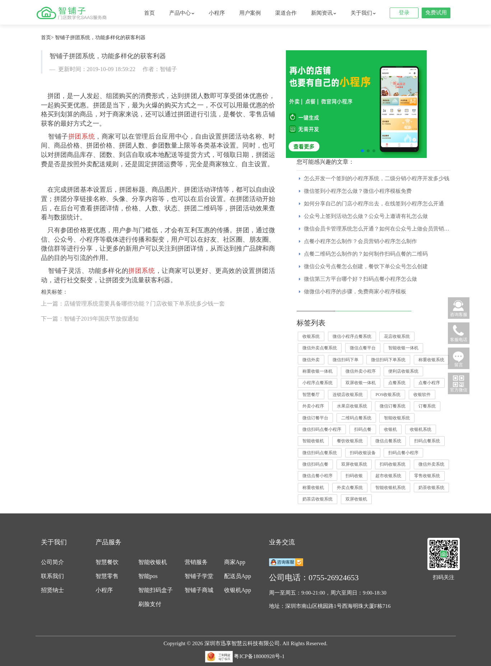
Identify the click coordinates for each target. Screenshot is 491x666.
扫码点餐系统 (427, 440)
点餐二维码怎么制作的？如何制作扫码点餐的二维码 (366, 254)
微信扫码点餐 (315, 464)
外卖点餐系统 (350, 487)
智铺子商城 (199, 590)
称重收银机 (313, 487)
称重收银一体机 (317, 371)
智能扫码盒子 (155, 590)
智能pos (148, 576)
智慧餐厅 (311, 394)
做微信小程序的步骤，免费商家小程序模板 (355, 291)
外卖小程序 (313, 406)
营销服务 (196, 562)
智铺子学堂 (199, 576)
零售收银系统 (427, 475)
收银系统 (311, 336)
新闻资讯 (323, 13)
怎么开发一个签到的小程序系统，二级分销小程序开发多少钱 (376, 178)
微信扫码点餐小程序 (321, 429)
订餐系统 (427, 406)
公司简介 (52, 562)
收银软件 (422, 394)
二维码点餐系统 (356, 417)
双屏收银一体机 (361, 382)
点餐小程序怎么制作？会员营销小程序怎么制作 (360, 241)
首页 (149, 13)
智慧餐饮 (107, 562)
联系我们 (52, 576)
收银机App (237, 590)
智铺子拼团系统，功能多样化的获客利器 (100, 37)
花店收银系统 (397, 336)
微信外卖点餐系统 (319, 347)
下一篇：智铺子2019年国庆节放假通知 (90, 319)
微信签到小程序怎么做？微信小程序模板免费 (358, 191)
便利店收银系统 (403, 371)
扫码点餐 (362, 429)
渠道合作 (286, 13)
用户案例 (250, 13)
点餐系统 (397, 382)
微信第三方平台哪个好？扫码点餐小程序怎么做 (360, 279)
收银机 (390, 429)
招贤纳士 (52, 590)
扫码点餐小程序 (403, 452)
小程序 (217, 13)
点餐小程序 (429, 382)
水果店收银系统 (352, 406)
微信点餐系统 (388, 440)
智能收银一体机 (403, 347)
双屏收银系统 (354, 464)
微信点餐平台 (363, 347)
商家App (235, 562)
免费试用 (436, 12)
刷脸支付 (149, 604)
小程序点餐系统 (317, 382)
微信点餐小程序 (317, 475)
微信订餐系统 (393, 406)
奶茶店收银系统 (317, 499)
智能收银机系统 (390, 487)
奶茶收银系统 (431, 487)
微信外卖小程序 (361, 371)
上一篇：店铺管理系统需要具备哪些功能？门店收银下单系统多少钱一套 (133, 304)
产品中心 (181, 13)
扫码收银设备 (363, 452)
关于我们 (363, 13)
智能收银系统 (397, 417)
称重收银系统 (431, 359)
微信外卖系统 (431, 464)
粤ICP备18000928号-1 (259, 656)
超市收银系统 (388, 475)
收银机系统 (420, 429)
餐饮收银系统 (350, 440)
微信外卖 (311, 359)
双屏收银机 (356, 499)
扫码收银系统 (393, 464)
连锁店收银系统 (348, 394)
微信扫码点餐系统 (319, 452)
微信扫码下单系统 (388, 359)
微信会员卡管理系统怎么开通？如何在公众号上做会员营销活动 (379, 229)
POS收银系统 (387, 394)
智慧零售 (107, 576)
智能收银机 (313, 440)
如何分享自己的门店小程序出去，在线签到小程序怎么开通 (374, 203)
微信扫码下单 (345, 359)
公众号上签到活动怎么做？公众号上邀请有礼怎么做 (366, 216)
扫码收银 (354, 475)
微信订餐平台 (315, 417)
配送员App (237, 576)
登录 (404, 12)
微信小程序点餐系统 (352, 336)
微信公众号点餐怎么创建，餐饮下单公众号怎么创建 (366, 266)
